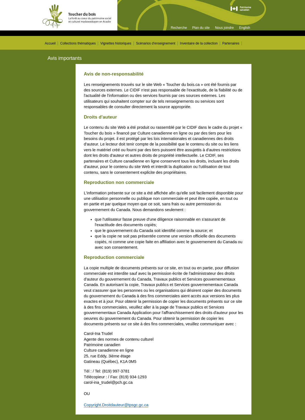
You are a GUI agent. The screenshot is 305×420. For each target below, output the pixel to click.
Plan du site (201, 28)
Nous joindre (224, 28)
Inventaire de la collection (199, 43)
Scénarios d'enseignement (155, 43)
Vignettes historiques (115, 43)
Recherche (179, 28)
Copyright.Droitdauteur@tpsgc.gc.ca (116, 405)
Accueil (50, 43)
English (244, 28)
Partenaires (230, 43)
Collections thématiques (78, 43)
